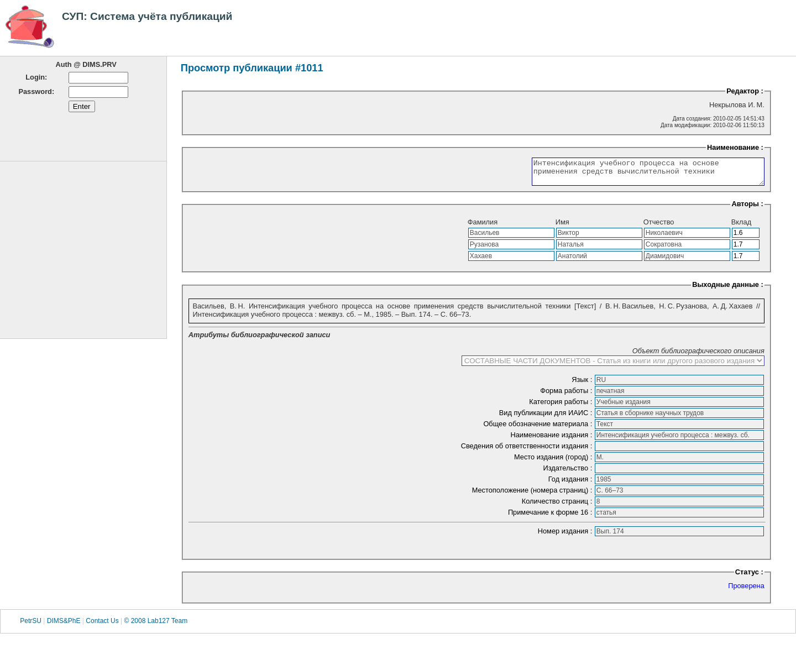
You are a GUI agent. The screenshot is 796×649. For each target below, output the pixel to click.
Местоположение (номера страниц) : (533, 495)
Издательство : (568, 473)
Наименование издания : (552, 440)
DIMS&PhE (64, 626)
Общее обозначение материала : (538, 429)
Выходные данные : (727, 289)
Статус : (749, 577)
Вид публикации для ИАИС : (546, 418)
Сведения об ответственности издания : (527, 451)
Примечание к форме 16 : (551, 517)
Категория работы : (561, 406)
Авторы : (747, 209)
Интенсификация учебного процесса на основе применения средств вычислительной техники (634, 174)
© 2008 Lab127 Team (155, 626)
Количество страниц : (558, 506)
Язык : (583, 384)
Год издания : (571, 484)
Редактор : (744, 91)
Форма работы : (567, 395)
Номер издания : (566, 536)
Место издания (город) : (554, 462)
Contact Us (102, 626)
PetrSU (30, 626)
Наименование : (735, 147)
